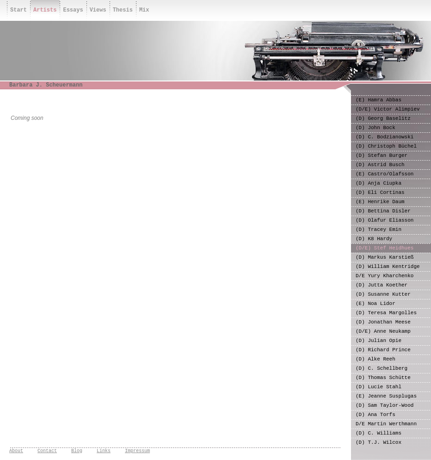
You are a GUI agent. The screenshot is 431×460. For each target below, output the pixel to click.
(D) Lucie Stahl (378, 387)
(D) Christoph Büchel (386, 146)
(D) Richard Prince (383, 350)
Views (98, 10)
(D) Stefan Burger (381, 155)
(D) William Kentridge (388, 266)
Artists (44, 10)
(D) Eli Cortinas (380, 192)
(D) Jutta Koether (381, 285)
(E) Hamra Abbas (378, 100)
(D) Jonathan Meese (383, 322)
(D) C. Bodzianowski (384, 137)
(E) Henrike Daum (380, 202)
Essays (73, 10)
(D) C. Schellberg (381, 368)
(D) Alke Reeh (375, 359)
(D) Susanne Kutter (383, 294)
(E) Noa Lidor (375, 303)
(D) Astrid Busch (380, 165)
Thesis (123, 10)
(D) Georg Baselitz (383, 118)
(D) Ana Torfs (375, 414)
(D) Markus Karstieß (384, 257)
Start (18, 10)
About (16, 451)
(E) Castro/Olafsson (384, 174)
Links (104, 451)
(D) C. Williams (378, 433)
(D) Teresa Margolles (386, 313)
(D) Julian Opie (378, 340)
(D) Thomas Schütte (383, 377)
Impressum (137, 451)
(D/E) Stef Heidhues (384, 248)
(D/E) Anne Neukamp (383, 331)
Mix (144, 10)
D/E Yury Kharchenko (384, 276)
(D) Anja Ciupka (378, 183)
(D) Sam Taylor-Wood (384, 405)
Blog (76, 451)
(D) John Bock (375, 128)
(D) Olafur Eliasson (384, 220)
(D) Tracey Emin (378, 229)
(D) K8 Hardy (374, 239)
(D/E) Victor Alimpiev (388, 109)
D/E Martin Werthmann (386, 424)
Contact (47, 451)
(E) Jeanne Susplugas (386, 396)
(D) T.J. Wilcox (378, 442)
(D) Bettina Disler (383, 211)
